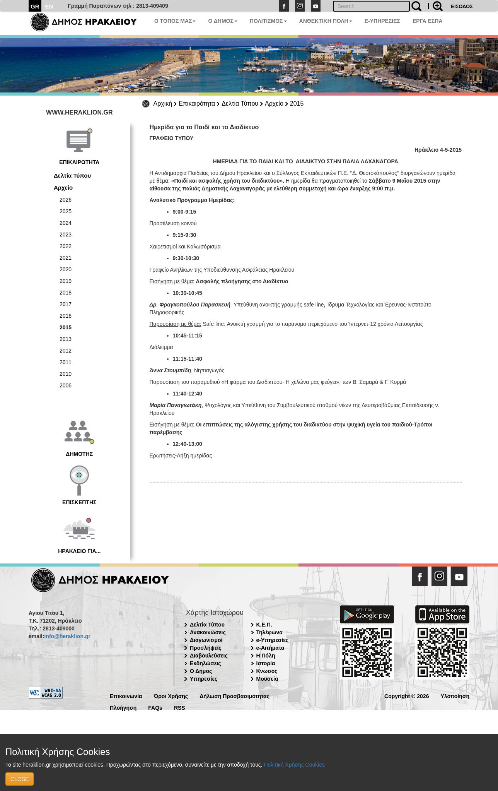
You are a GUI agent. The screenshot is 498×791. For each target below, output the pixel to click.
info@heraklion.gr (67, 636)
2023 (66, 234)
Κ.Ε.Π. (264, 625)
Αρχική (162, 103)
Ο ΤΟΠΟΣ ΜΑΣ (175, 21)
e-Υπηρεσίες (272, 640)
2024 (66, 223)
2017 (66, 304)
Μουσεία (267, 679)
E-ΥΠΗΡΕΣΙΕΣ (382, 21)
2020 (66, 269)
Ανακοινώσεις (208, 632)
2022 (66, 246)
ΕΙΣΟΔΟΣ (462, 6)
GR (35, 6)
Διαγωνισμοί (206, 640)
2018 (66, 292)
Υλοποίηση (454, 695)
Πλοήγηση (123, 707)
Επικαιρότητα (197, 103)
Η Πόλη (265, 655)
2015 (297, 103)
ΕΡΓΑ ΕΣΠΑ (428, 21)
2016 (66, 316)
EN (49, 6)
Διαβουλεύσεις (209, 655)
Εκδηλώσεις (205, 663)
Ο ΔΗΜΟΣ (222, 21)
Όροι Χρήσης (171, 695)
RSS (179, 707)
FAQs (155, 707)
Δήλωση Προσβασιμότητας (234, 695)
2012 (66, 351)
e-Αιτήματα (270, 648)
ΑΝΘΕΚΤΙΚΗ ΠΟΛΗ (325, 21)
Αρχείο (274, 103)
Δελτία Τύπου (240, 103)
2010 (66, 374)
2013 (66, 339)
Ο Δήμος (201, 671)
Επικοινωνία (126, 695)
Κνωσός (267, 671)
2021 (66, 258)
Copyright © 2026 (406, 695)
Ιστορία (265, 663)
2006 (66, 385)
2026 (66, 200)
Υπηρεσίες (203, 679)
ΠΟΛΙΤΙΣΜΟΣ (268, 21)
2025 (66, 211)
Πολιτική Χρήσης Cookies (294, 765)
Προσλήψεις (206, 648)
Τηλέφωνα (269, 632)
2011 (66, 362)
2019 (66, 281)
